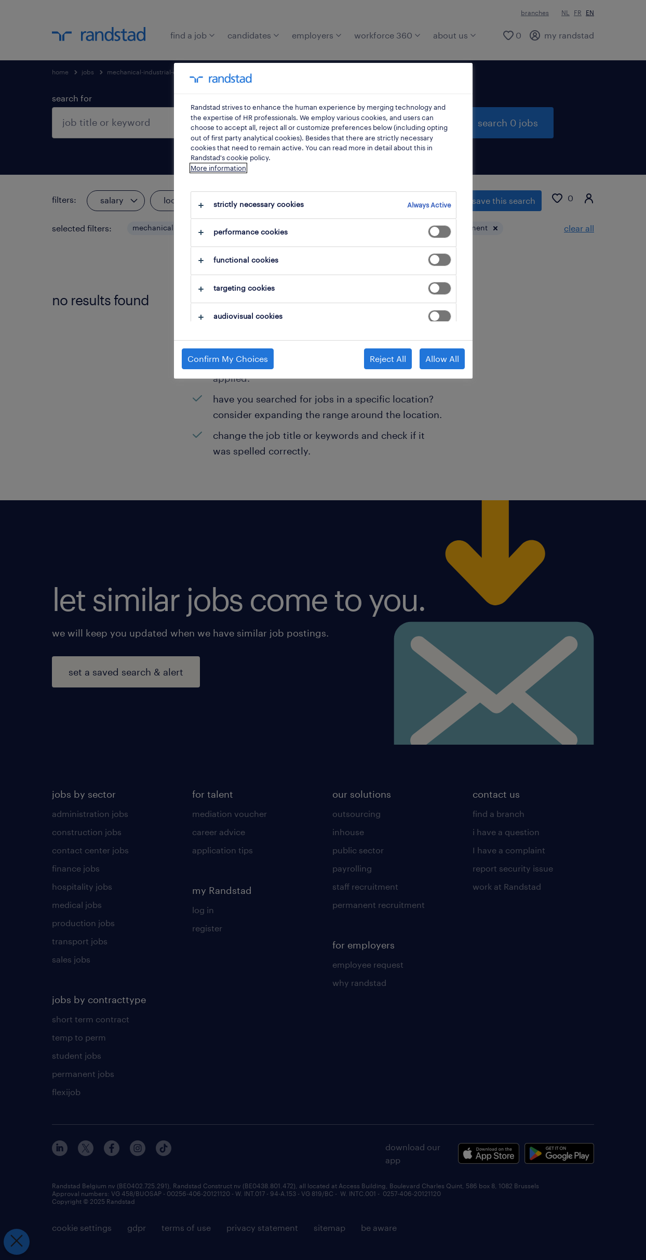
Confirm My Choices (227, 358)
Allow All (442, 358)
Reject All (388, 358)
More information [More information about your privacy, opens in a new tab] (218, 168)
